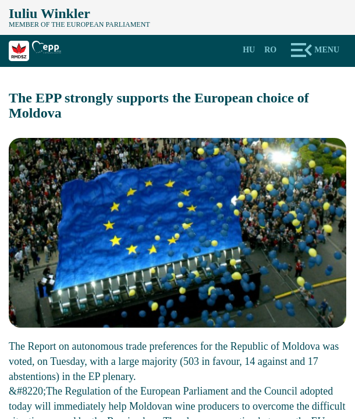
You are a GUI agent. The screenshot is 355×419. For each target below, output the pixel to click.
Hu (249, 49)
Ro (270, 49)
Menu (326, 49)
